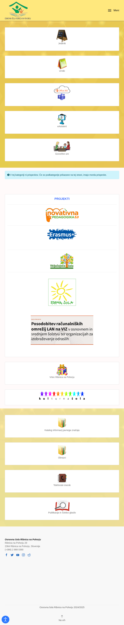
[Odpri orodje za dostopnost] (5, 619)
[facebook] (6, 554)
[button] (113, 10)
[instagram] (23, 554)
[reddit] (29, 554)
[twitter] (12, 554)
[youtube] (17, 554)
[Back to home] (18, 10)
